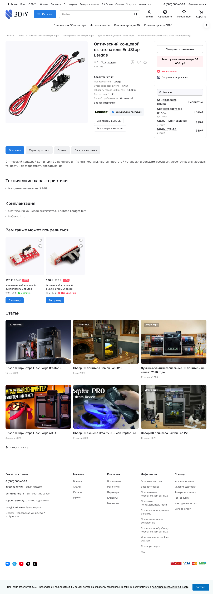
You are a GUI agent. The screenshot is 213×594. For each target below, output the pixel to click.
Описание (15, 150)
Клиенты (112, 497)
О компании (114, 481)
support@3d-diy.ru (16, 500)
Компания (113, 474)
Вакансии (113, 503)
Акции (77, 486)
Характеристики (39, 150)
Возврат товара (150, 486)
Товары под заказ (185, 492)
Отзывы (61, 150)
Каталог (78, 492)
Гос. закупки (182, 497)
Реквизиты (113, 486)
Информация (149, 474)
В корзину (14, 300)
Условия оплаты (184, 481)
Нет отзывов (109, 62)
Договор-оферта (150, 546)
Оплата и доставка (86, 150)
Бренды (77, 481)
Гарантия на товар (152, 481)
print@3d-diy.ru (15, 493)
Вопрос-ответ (183, 508)
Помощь (180, 474)
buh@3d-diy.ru (14, 507)
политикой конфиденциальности (170, 587)
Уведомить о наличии (180, 49)
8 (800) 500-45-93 (174, 4)
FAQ (143, 551)
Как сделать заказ (185, 503)
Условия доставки (185, 486)
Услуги (77, 497)
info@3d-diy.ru (14, 486)
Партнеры (113, 492)
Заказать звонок (197, 4)
